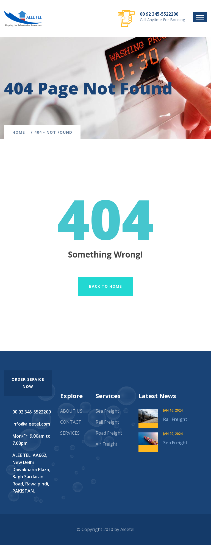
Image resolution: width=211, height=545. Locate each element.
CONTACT (70, 422)
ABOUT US (71, 411)
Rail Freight (107, 422)
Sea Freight (107, 411)
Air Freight (106, 444)
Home (20, 132)
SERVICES (70, 433)
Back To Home (105, 286)
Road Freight (109, 433)
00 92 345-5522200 (159, 14)
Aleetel (127, 529)
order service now (28, 383)
